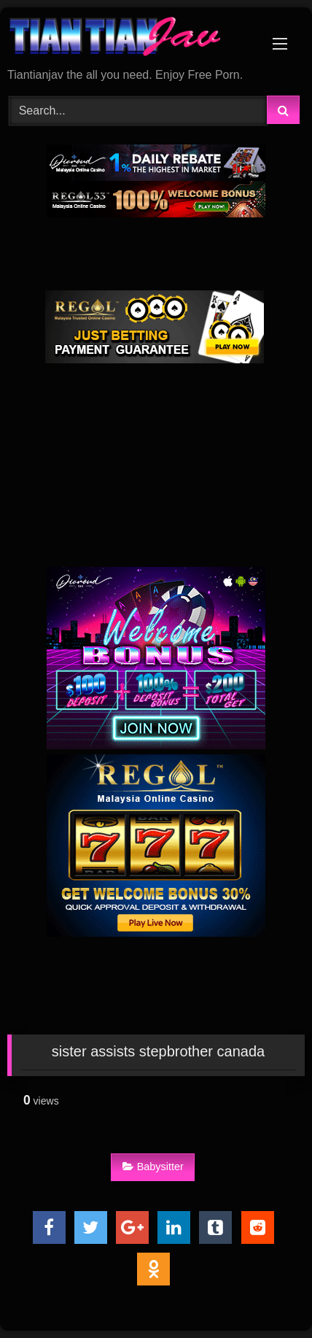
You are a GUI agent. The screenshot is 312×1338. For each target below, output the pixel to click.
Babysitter (153, 1166)
